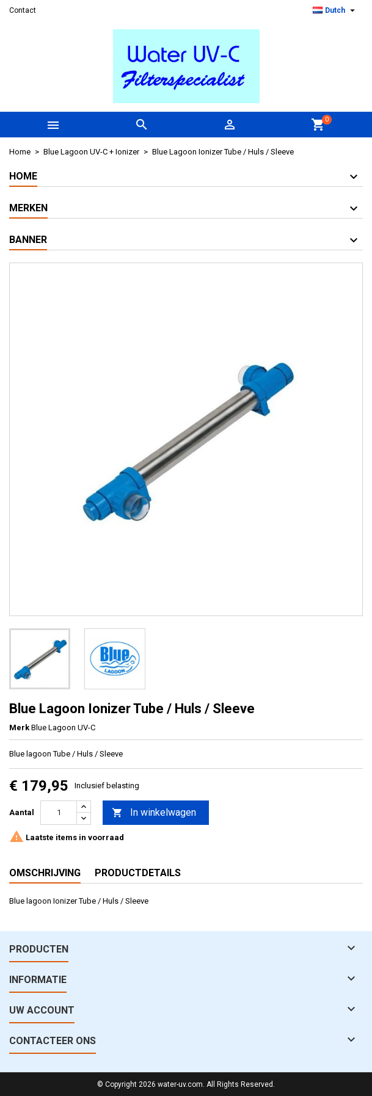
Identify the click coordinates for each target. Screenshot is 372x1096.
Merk (19, 727)
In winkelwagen (154, 813)
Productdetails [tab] (138, 873)
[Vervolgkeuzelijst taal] (335, 10)
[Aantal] (58, 812)
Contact (22, 10)
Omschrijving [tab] (45, 873)
